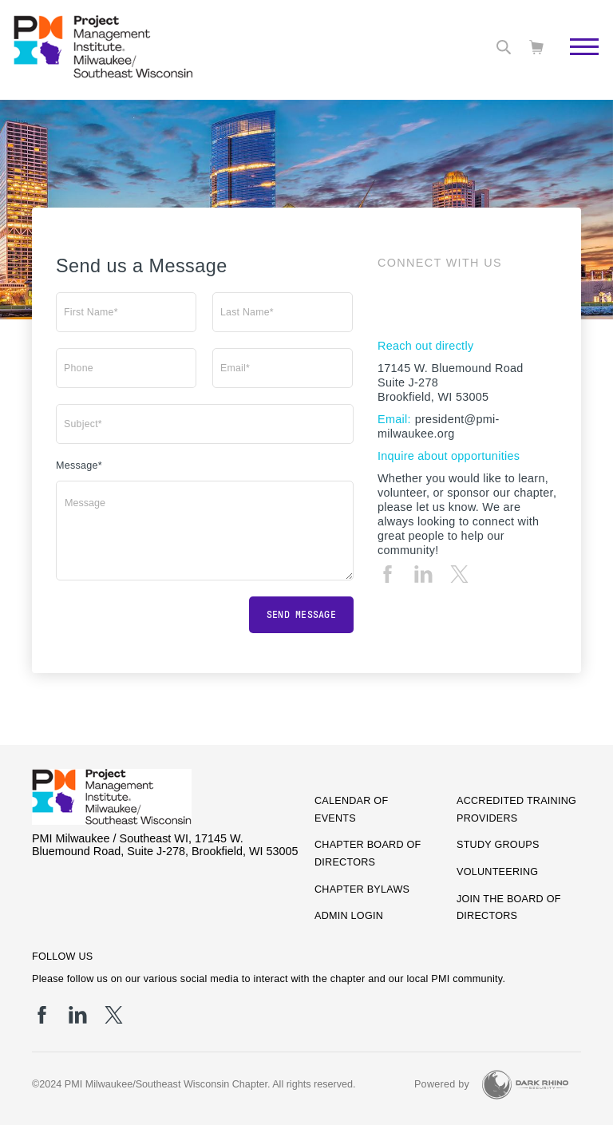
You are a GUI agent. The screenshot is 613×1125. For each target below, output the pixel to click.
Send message (301, 614)
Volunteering (497, 871)
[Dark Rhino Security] (525, 1084)
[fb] (387, 574)
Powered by (441, 1084)
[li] (423, 574)
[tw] (459, 574)
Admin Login (348, 915)
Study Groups (498, 844)
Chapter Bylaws (361, 889)
